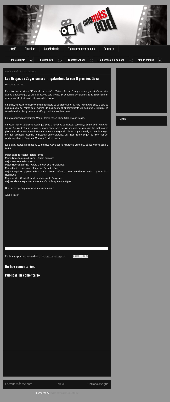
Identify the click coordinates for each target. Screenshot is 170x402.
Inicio (60, 384)
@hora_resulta (16, 84)
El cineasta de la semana (111, 60)
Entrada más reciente (18, 384)
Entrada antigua (98, 384)
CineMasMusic (17, 60)
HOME (13, 49)
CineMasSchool (76, 60)
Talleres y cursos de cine (81, 49)
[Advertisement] (57, 364)
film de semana (146, 60)
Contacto (109, 49)
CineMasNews (45, 60)
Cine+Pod (30, 49)
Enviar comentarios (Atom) (64, 393)
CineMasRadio (51, 49)
